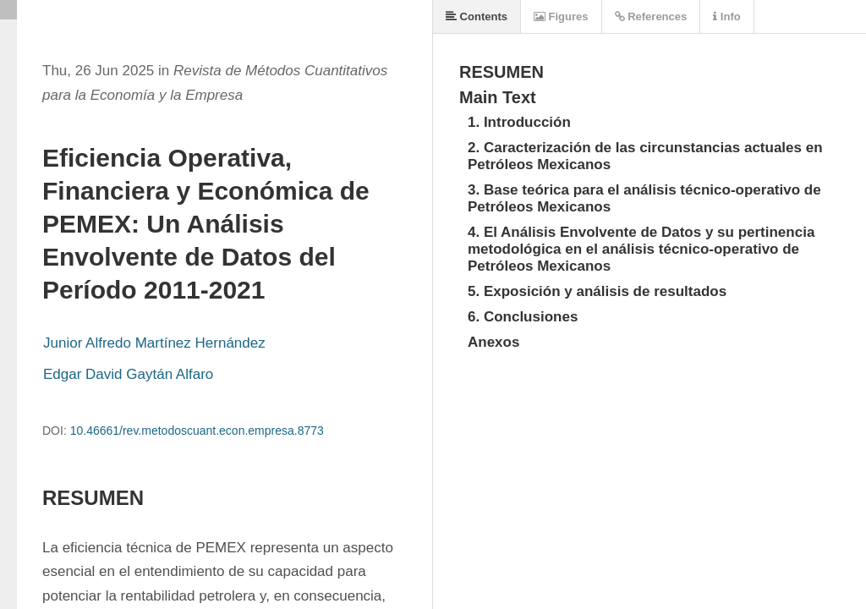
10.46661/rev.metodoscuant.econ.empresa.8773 (197, 430)
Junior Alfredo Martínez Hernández (154, 343)
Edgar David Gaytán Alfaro (128, 374)
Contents (476, 16)
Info (726, 16)
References (651, 16)
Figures (561, 16)
